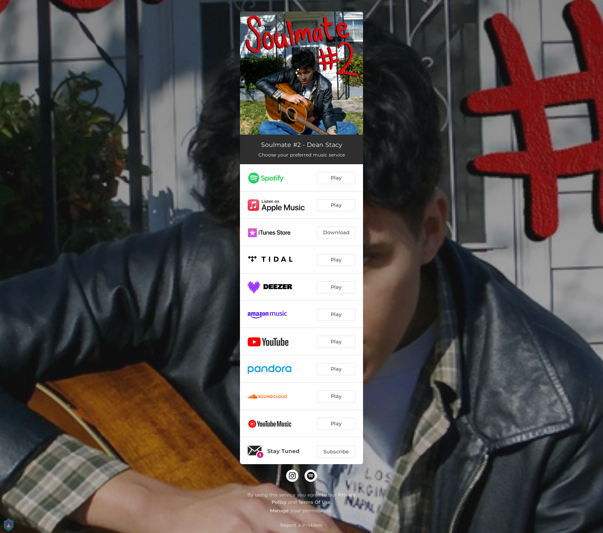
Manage (279, 510)
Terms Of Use (314, 502)
